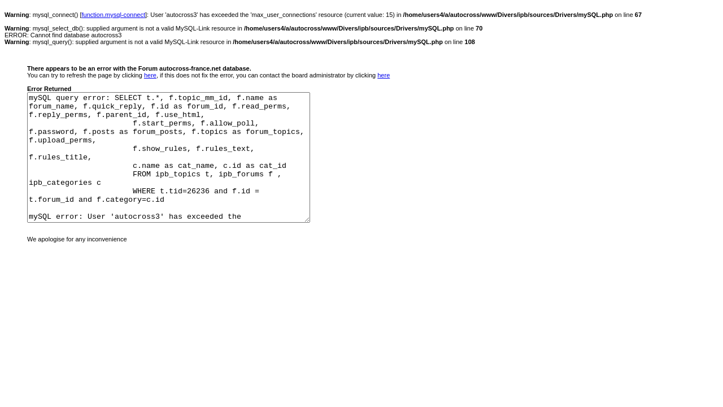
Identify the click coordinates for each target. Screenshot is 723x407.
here (150, 75)
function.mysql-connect (114, 14)
